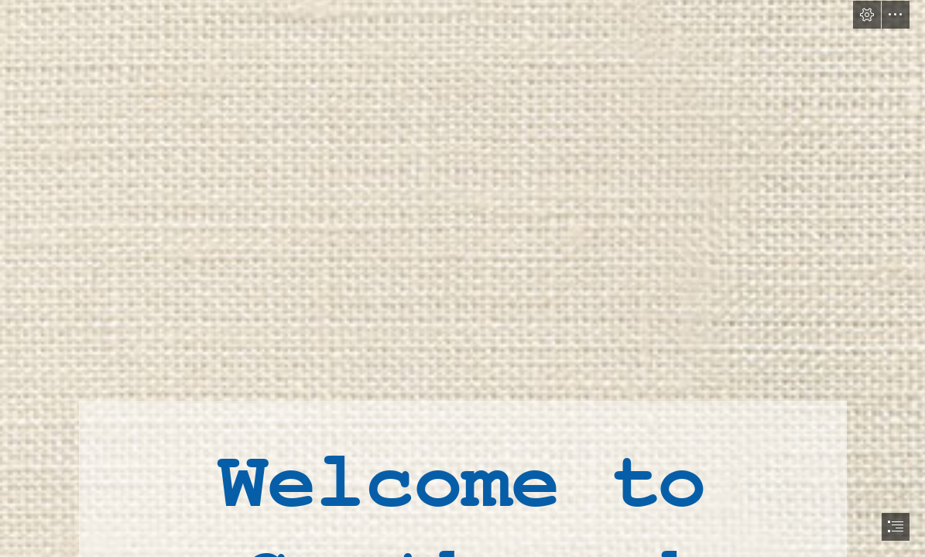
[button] (867, 15)
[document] (462, 278)
